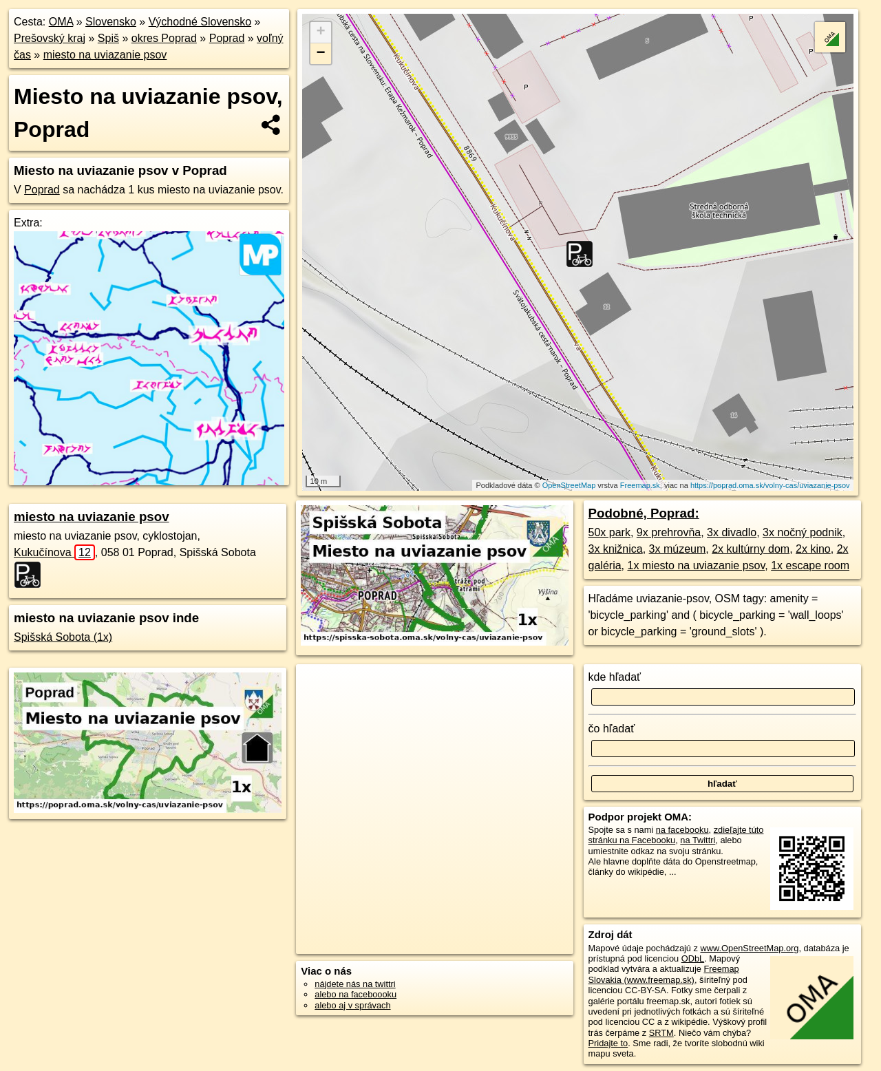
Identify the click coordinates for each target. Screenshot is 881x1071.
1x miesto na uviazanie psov (696, 565)
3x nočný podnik (802, 532)
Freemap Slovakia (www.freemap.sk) (663, 974)
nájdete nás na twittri (355, 984)
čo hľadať (611, 728)
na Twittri (697, 840)
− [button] (321, 53)
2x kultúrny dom (750, 549)
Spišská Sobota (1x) (63, 637)
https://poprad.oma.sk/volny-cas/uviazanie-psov (770, 485)
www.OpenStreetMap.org (749, 948)
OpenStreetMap (569, 485)
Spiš (108, 38)
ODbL (692, 958)
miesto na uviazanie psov (105, 55)
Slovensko (110, 22)
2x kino (813, 549)
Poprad (227, 38)
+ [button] (321, 32)
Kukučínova (54, 552)
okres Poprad (164, 38)
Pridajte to (608, 1043)
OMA (61, 22)
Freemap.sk (640, 485)
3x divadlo (731, 532)
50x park (609, 532)
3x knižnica (615, 549)
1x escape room (810, 565)
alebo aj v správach (352, 1005)
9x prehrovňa (669, 532)
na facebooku (682, 830)
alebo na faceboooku (355, 994)
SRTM (661, 1033)
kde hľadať (614, 677)
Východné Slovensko (200, 22)
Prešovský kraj (49, 38)
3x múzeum (677, 549)
